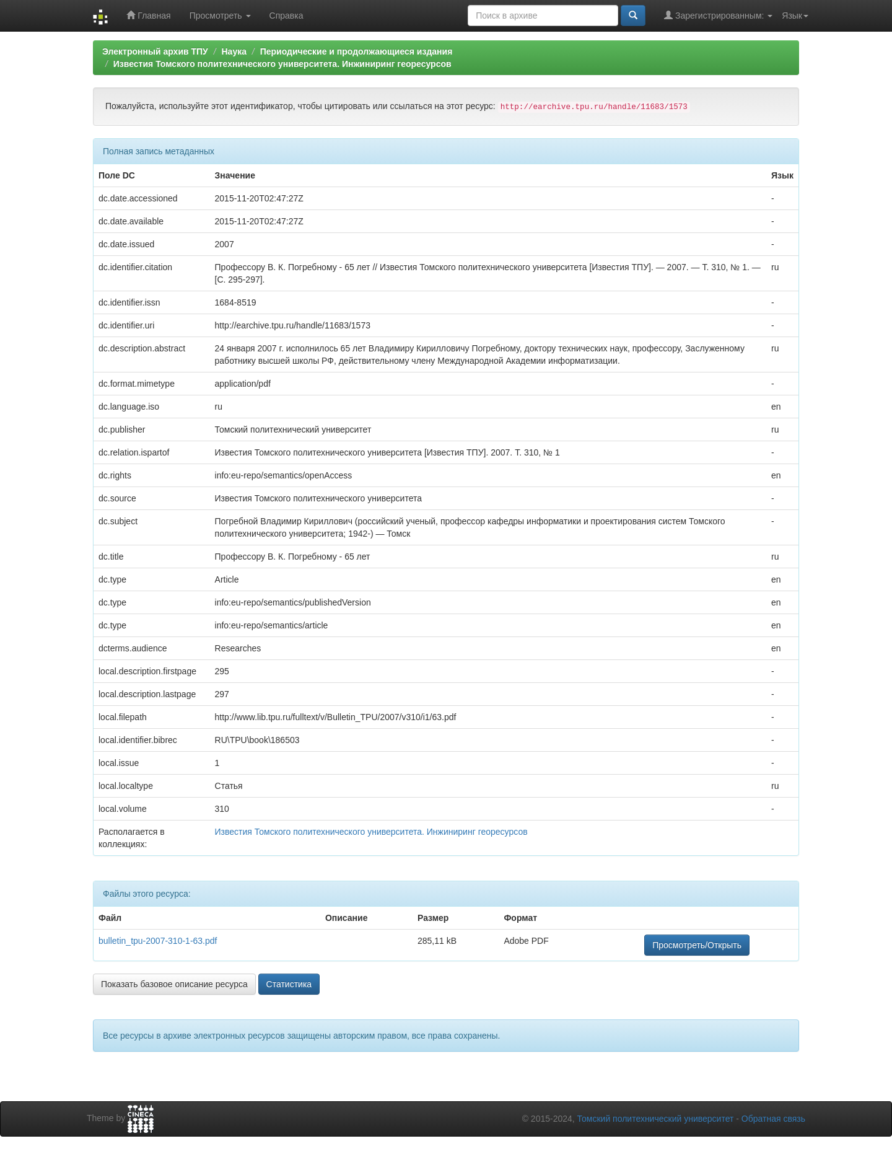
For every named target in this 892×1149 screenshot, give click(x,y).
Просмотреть (220, 15)
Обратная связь (773, 1119)
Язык (795, 15)
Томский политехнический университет (655, 1119)
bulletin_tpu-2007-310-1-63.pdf (157, 941)
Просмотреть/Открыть (696, 945)
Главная (148, 15)
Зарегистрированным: (718, 15)
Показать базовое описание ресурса (174, 984)
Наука (233, 51)
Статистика (289, 984)
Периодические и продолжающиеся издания (356, 51)
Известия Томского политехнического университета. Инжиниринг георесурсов (282, 64)
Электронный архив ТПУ (155, 51)
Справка (286, 15)
